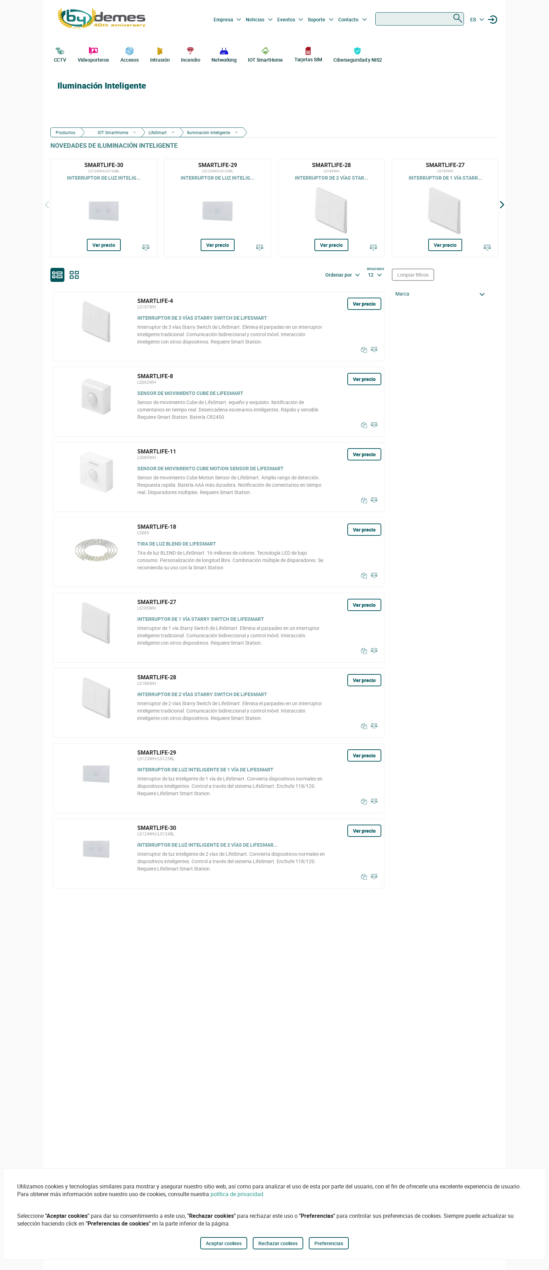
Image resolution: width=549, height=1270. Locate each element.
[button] (441, 294)
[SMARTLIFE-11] (218, 477)
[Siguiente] (502, 204)
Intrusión (160, 54)
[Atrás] (46, 204)
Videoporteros (93, 54)
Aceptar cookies (224, 1243)
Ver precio (103, 245)
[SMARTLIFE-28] (331, 208)
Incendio (190, 54)
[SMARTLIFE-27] (445, 208)
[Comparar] (146, 247)
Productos (65, 132)
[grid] (74, 275)
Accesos (129, 54)
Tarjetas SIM (308, 54)
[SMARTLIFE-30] (104, 208)
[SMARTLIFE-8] (218, 402)
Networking (224, 54)
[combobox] (419, 19)
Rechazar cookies (278, 1243)
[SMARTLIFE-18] (218, 552)
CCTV (60, 54)
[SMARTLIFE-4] (218, 326)
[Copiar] (362, 349)
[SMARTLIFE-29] (217, 208)
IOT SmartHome (265, 54)
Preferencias (328, 1243)
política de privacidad (236, 1194)
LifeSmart (157, 132)
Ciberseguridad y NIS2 (357, 54)
